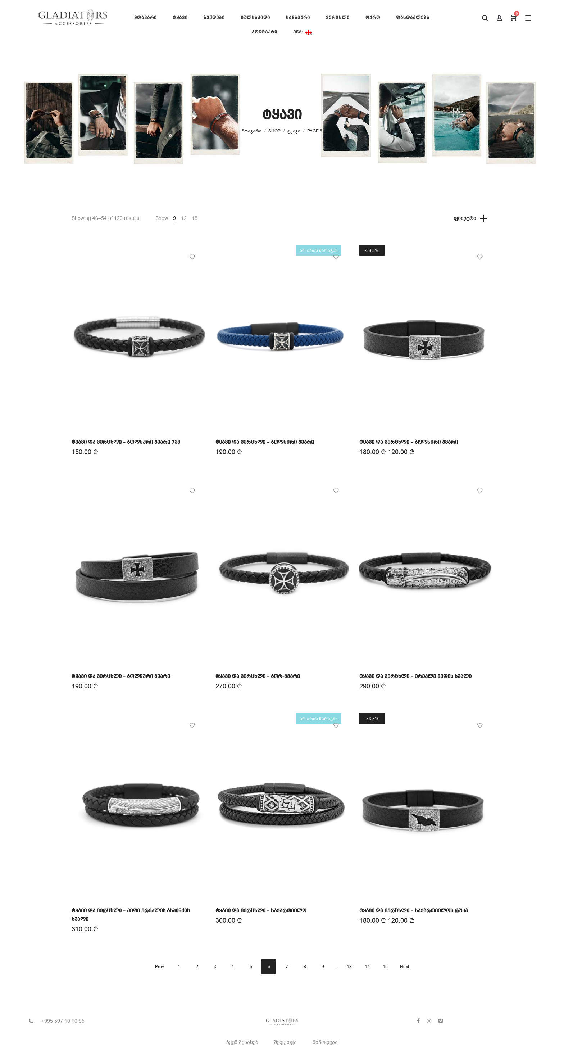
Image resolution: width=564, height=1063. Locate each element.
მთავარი (251, 131)
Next (404, 966)
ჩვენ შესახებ (242, 1042)
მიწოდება (325, 1042)
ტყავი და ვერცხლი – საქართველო (260, 910)
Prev (159, 966)
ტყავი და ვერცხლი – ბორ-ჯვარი (257, 676)
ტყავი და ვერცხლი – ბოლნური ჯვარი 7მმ (126, 442)
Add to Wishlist (192, 257)
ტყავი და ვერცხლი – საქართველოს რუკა (413, 910)
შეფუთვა (285, 1042)
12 (184, 218)
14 (367, 966)
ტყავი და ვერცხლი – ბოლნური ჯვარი (264, 442)
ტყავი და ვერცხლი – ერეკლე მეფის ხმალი (415, 676)
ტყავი (293, 131)
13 (349, 966)
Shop (274, 131)
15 (194, 218)
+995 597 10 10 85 (63, 1021)
